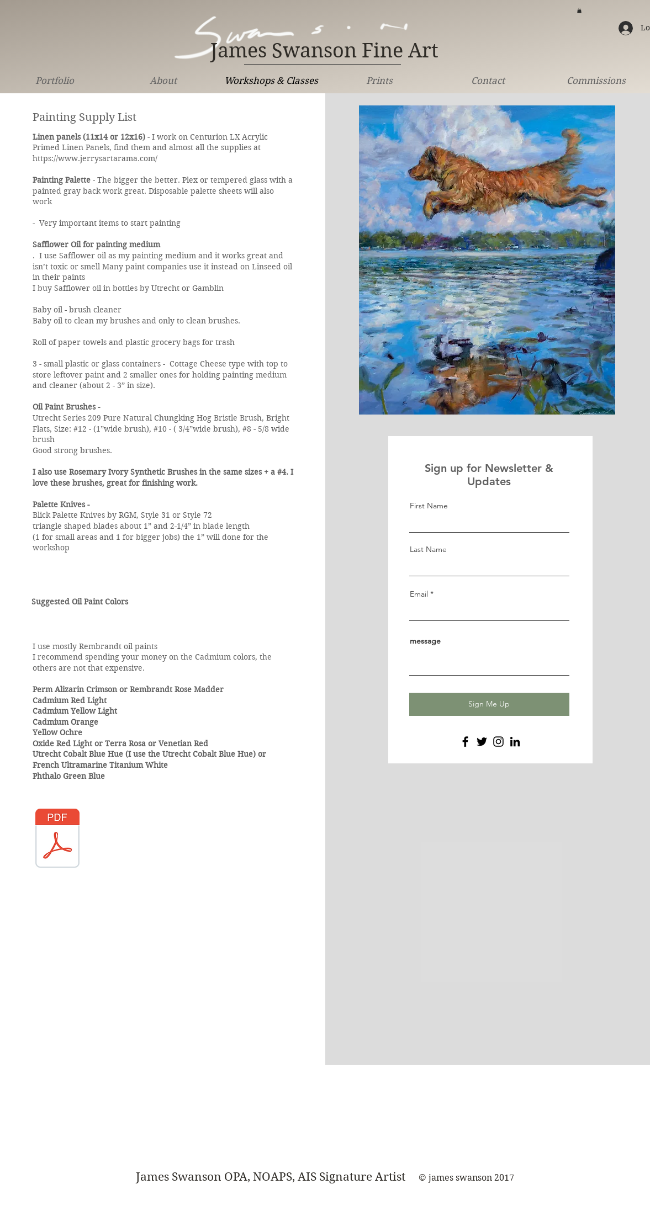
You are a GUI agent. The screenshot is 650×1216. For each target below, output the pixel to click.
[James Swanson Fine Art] (324, 51)
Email (419, 594)
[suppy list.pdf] (57, 839)
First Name (429, 505)
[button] (579, 10)
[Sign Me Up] (489, 704)
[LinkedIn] (515, 741)
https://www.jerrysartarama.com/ (95, 158)
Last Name (428, 549)
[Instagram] (498, 741)
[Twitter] (482, 741)
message (425, 641)
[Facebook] (465, 741)
